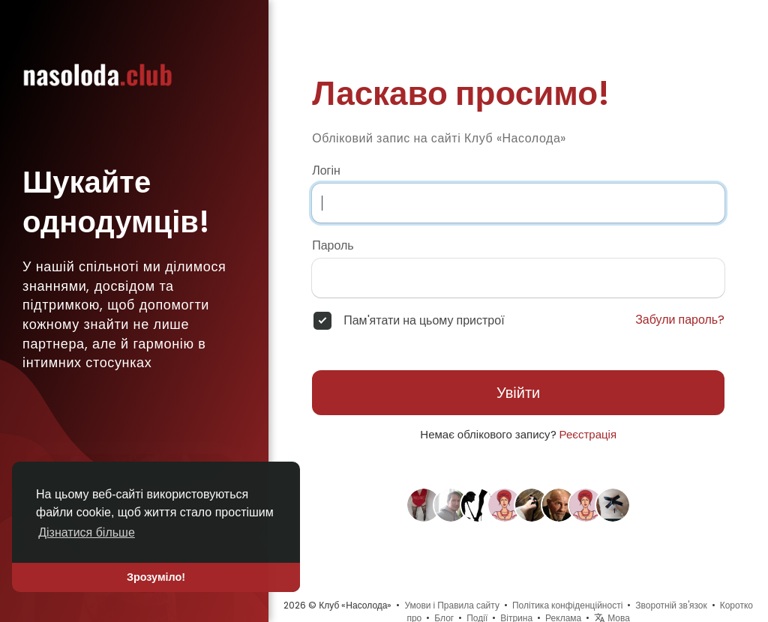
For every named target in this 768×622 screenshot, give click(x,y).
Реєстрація (588, 434)
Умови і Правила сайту (452, 605)
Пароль (333, 246)
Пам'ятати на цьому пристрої (424, 320)
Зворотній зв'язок (670, 605)
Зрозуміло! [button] (156, 577)
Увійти (518, 392)
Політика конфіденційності (567, 605)
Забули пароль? (679, 320)
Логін (326, 171)
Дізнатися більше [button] (86, 532)
